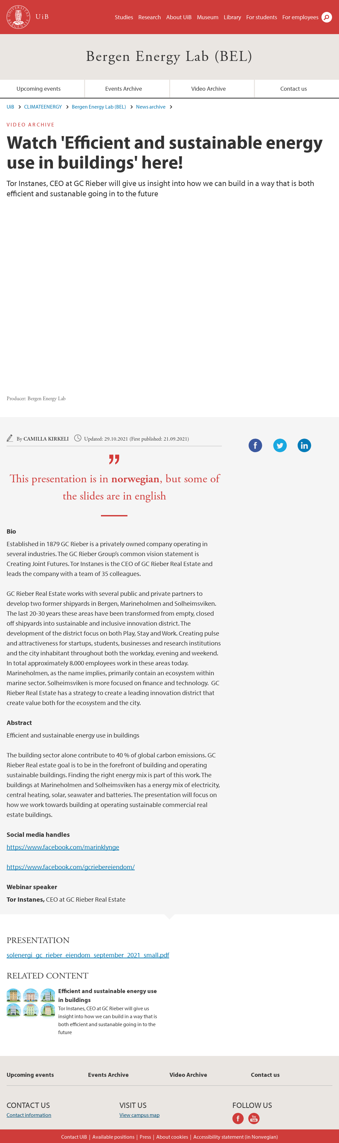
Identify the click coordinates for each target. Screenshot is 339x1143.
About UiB (179, 17)
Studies (124, 17)
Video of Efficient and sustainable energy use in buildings (169, 301)
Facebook (256, 445)
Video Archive (208, 88)
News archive (151, 106)
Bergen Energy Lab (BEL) (169, 56)
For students (261, 17)
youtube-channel (256, 1119)
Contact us (293, 88)
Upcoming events (39, 88)
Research (149, 17)
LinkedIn (305, 445)
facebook (240, 1119)
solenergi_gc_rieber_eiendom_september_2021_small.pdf (88, 955)
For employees (300, 17)
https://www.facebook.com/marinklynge (63, 847)
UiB (10, 106)
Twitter (280, 445)
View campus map (140, 1115)
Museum (207, 17)
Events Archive (123, 88)
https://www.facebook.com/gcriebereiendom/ (71, 867)
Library (232, 17)
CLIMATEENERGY (43, 106)
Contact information (29, 1115)
